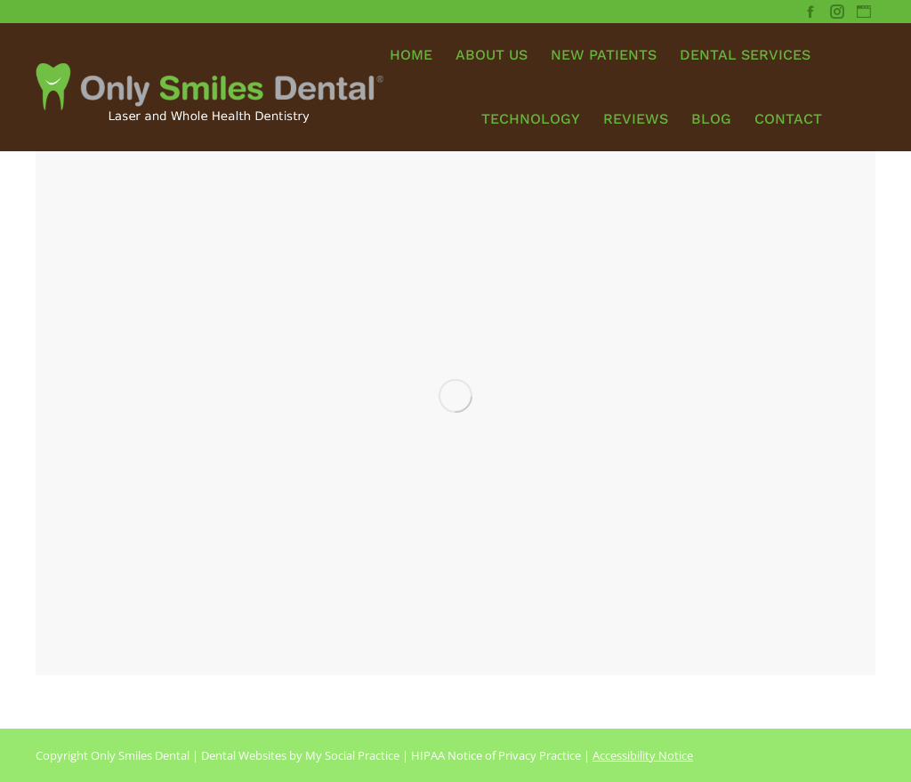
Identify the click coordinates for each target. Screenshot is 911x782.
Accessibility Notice (643, 755)
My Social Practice (350, 755)
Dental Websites (243, 755)
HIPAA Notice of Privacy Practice (496, 755)
